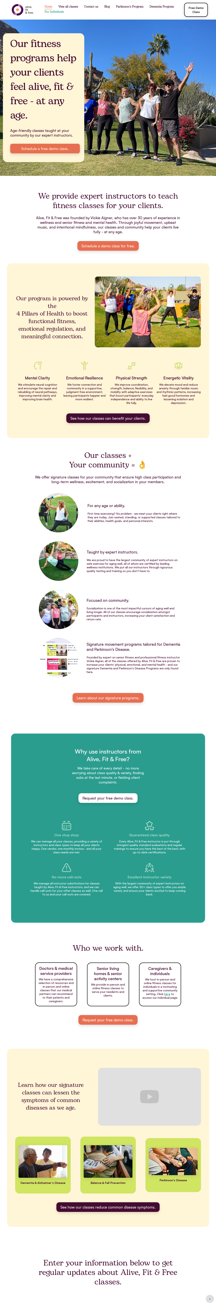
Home (48, 6)
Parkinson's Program (129, 6)
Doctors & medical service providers (56, 971)
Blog (107, 6)
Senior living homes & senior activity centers (108, 973)
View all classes (68, 6)
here (167, 994)
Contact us (91, 6)
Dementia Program (162, 6)
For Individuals (54, 12)
